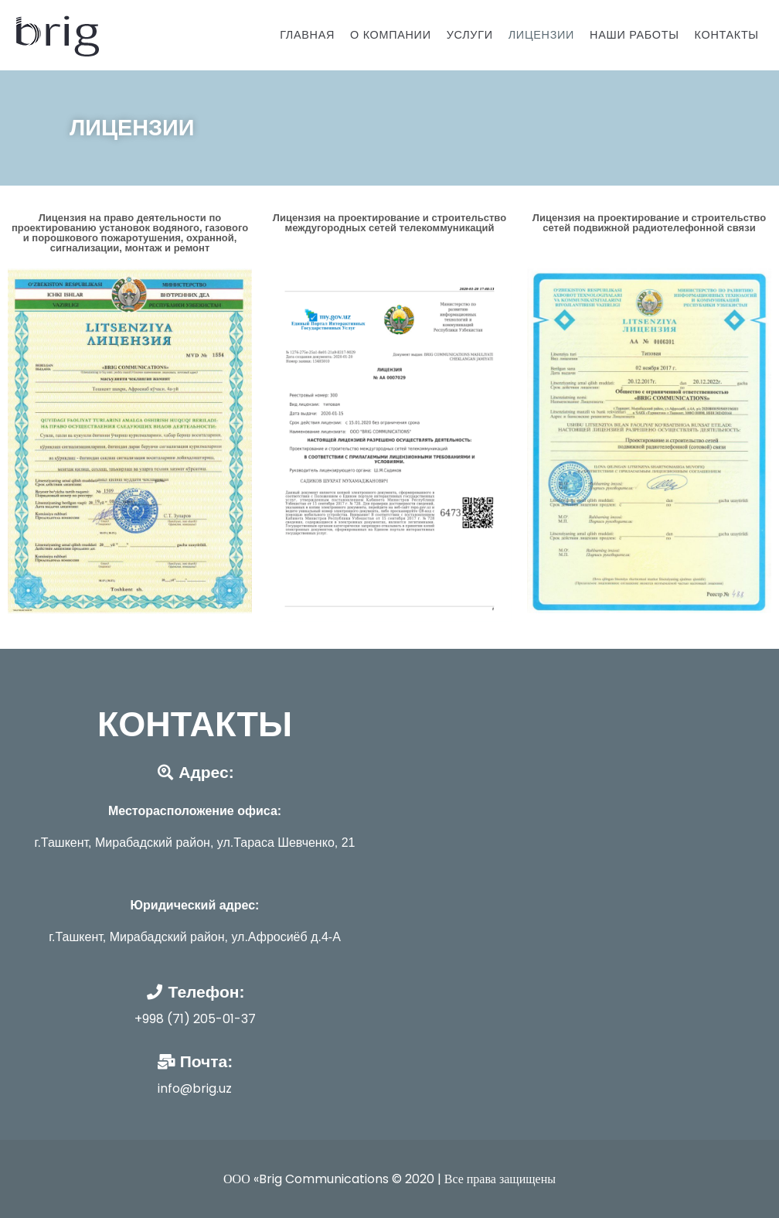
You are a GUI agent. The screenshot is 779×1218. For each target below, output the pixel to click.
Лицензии (541, 35)
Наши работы (634, 35)
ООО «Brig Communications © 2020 (330, 1179)
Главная (307, 35)
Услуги (470, 35)
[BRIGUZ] (55, 35)
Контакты (727, 35)
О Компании (390, 35)
